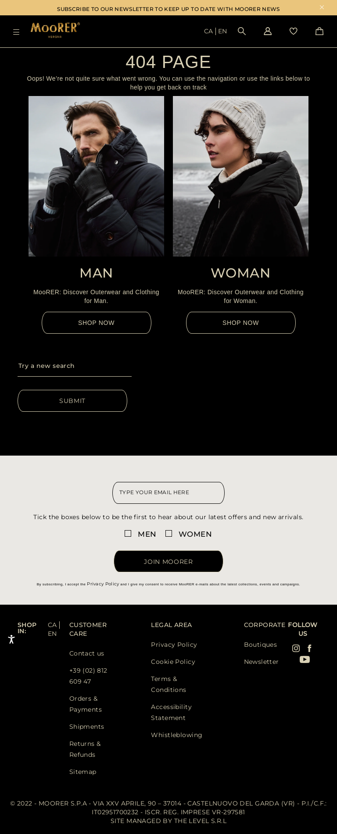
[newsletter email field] (168, 493)
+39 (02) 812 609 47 (88, 675)
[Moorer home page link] (55, 30)
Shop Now (96, 322)
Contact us (86, 653)
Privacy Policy (103, 584)
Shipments (86, 727)
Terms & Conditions (168, 684)
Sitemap (83, 772)
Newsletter (261, 662)
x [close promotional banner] (322, 8)
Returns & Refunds (85, 749)
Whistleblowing (176, 735)
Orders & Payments (85, 704)
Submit (72, 401)
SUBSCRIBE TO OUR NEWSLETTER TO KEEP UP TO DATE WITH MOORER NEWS (168, 9)
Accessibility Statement (171, 712)
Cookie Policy (173, 662)
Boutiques (260, 645)
